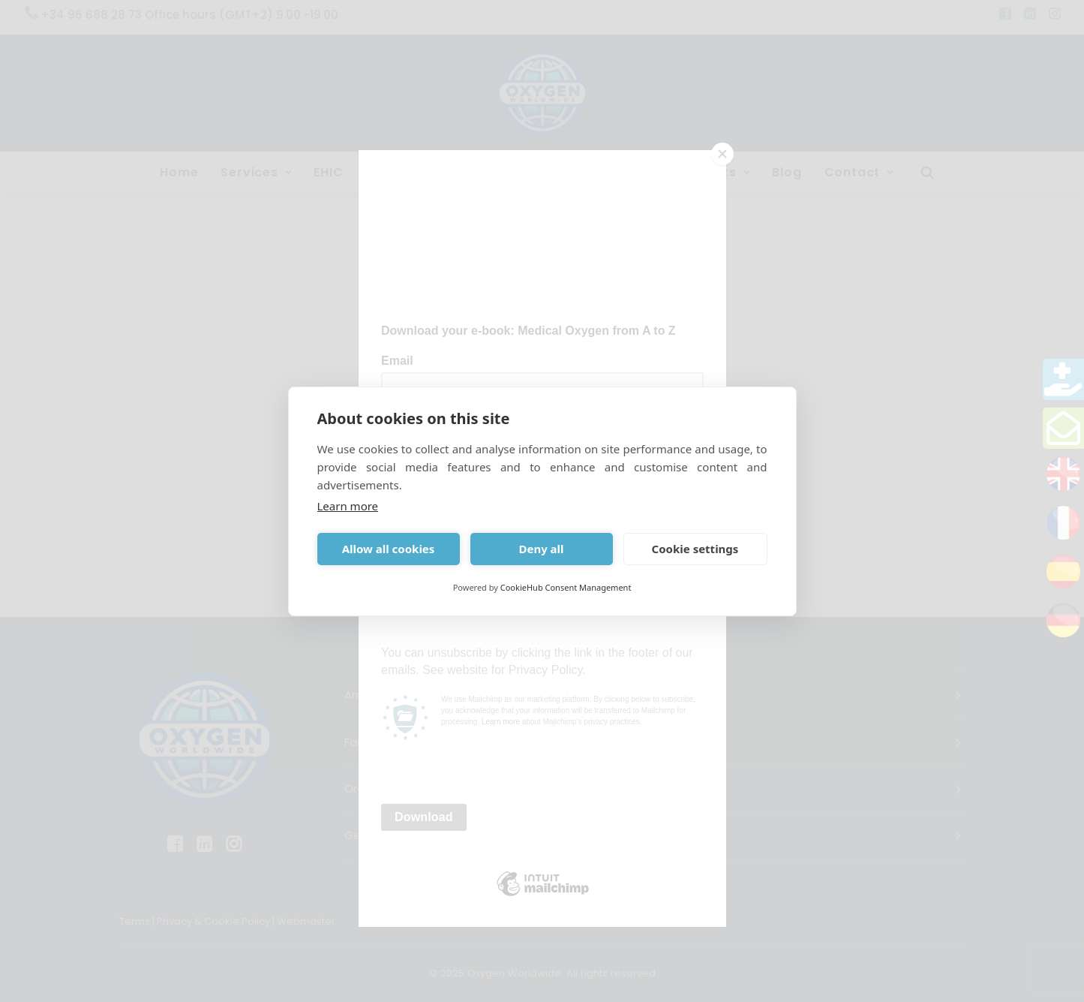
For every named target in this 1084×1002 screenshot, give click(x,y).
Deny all (540, 548)
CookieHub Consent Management (566, 587)
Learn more (348, 505)
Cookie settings (695, 548)
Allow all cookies (388, 548)
